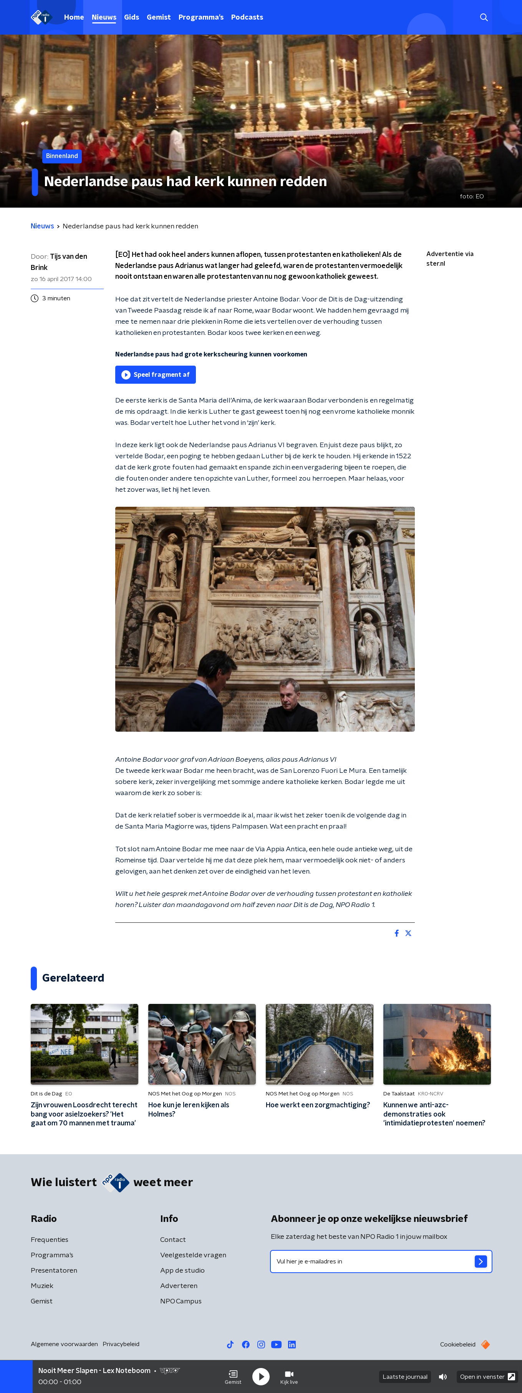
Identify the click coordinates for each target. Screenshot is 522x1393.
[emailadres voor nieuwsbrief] (381, 1261)
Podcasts (247, 17)
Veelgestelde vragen (193, 1255)
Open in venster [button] (487, 1376)
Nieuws (104, 17)
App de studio (182, 1270)
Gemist (159, 17)
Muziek (42, 1286)
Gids (131, 17)
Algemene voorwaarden (64, 1344)
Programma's (201, 17)
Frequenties (49, 1240)
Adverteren (178, 1286)
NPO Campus (181, 1301)
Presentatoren (54, 1270)
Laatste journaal (405, 1377)
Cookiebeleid (458, 1344)
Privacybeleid (121, 1344)
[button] (233, 1377)
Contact (173, 1240)
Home (74, 17)
